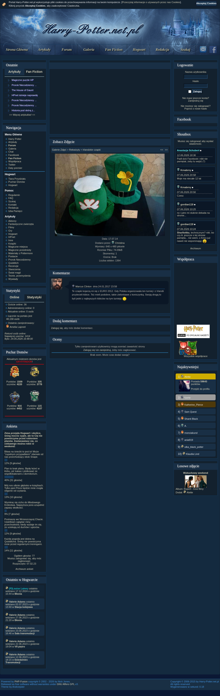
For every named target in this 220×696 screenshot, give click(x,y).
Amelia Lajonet (16, 327)
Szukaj (185, 49)
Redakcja (162, 49)
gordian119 (185, 204)
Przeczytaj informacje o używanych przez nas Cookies (151, 2)
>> (166, 149)
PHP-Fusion (20, 681)
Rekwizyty (74, 149)
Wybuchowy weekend (195, 473)
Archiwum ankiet (24, 569)
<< (161, 149)
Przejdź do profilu (200, 389)
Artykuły (44, 49)
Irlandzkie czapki (92, 149)
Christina (118, 243)
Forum (67, 49)
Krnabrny (184, 170)
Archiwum (195, 248)
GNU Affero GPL (66, 684)
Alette (188, 492)
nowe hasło (201, 108)
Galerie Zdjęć (59, 149)
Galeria (88, 49)
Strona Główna (17, 49)
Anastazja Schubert (188, 150)
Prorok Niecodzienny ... (24, 85)
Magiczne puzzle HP (23, 80)
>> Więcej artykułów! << (22, 114)
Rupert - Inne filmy (194, 489)
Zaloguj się (57, 328)
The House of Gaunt (22, 90)
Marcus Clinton (82, 286)
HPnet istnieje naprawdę (25, 95)
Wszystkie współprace (195, 356)
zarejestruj (105, 350)
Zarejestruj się (195, 100)
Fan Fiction (114, 49)
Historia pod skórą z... (23, 110)
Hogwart (139, 49)
